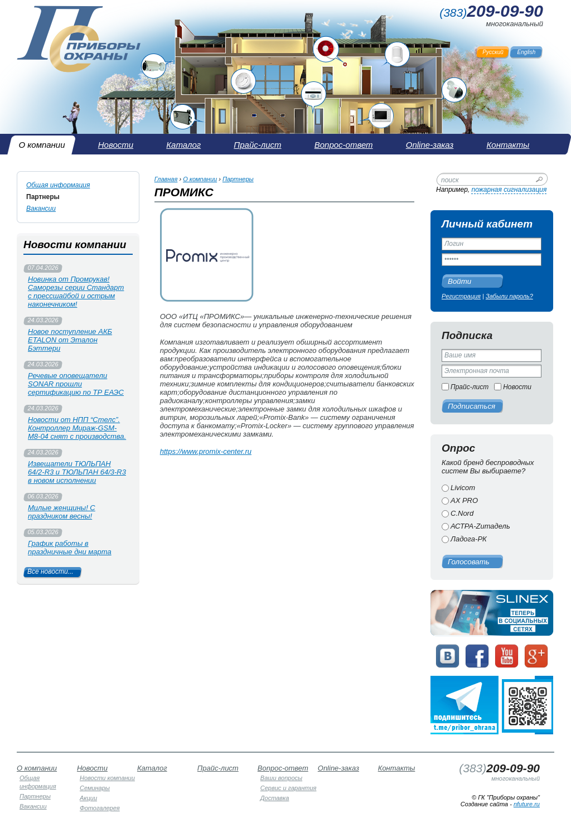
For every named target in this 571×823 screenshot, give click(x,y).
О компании (200, 179)
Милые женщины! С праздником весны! (61, 512)
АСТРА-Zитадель (480, 526)
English (526, 52)
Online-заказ (338, 768)
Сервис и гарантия (288, 788)
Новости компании (107, 777)
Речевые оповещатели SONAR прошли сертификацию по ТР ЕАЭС (76, 383)
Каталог (152, 768)
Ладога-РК (469, 539)
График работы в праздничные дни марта (70, 547)
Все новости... (50, 571)
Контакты (396, 768)
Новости (517, 387)
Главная (166, 179)
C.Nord (462, 513)
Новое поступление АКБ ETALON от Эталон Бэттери (70, 339)
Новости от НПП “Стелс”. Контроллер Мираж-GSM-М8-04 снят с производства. (77, 427)
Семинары (95, 788)
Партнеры (43, 197)
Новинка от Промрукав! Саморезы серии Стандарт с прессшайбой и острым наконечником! (76, 291)
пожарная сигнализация (508, 189)
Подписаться (471, 406)
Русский (493, 52)
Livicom (463, 487)
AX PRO (464, 500)
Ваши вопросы (281, 777)
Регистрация (461, 296)
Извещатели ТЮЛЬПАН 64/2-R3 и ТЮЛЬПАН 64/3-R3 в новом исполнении (77, 472)
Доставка (274, 798)
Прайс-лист (469, 387)
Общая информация (58, 185)
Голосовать (469, 562)
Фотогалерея (100, 808)
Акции (88, 798)
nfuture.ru (527, 804)
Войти (459, 281)
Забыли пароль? (509, 296)
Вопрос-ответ (283, 768)
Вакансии (41, 208)
